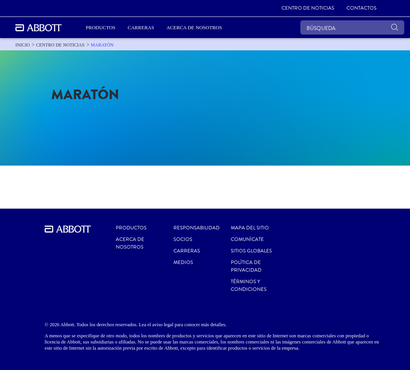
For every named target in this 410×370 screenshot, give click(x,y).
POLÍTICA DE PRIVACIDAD (246, 266)
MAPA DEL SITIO (250, 227)
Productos (131, 227)
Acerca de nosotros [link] (194, 27)
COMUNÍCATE (247, 239)
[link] (307, 8)
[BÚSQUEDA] (352, 27)
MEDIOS (183, 262)
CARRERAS (186, 250)
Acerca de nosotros (130, 243)
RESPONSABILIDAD (196, 227)
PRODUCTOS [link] (100, 27)
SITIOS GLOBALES (251, 250)
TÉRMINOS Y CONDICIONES (249, 285)
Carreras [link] (141, 27)
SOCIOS (182, 239)
